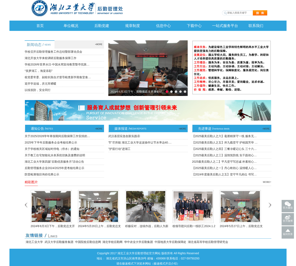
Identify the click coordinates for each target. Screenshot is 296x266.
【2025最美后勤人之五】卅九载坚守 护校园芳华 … (225, 142)
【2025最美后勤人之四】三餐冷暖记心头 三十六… (224, 148)
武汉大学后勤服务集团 (59, 242)
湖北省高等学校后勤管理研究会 (208, 242)
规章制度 (132, 26)
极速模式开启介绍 (165, 263)
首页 (40, 26)
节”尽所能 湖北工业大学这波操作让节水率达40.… (140, 142)
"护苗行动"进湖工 (119, 148)
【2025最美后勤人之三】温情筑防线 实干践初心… (224, 155)
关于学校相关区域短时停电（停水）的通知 (52, 148)
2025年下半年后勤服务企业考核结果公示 (51, 142)
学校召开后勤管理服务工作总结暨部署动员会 (53, 51)
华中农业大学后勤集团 (138, 242)
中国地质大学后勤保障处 (170, 242)
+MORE (98, 44)
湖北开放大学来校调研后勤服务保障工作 (50, 58)
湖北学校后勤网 (112, 242)
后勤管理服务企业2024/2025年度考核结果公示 (54, 168)
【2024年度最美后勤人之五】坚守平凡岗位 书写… (224, 174)
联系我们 (256, 26)
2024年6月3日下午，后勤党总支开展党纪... (137, 91)
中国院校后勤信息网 (88, 242)
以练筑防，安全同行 (38, 90)
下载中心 (194, 26)
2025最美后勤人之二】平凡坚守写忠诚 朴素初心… (224, 161)
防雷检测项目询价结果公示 (42, 174)
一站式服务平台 (225, 26)
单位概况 (71, 26)
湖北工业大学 (34, 242)
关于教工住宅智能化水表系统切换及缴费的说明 (55, 155)
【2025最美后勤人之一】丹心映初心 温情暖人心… (224, 168)
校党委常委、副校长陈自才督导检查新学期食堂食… (58, 77)
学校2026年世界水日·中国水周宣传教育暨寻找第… (57, 64)
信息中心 (163, 26)
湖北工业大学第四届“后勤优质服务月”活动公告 (54, 161)
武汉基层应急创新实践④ (124, 136)
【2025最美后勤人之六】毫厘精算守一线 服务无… (224, 136)
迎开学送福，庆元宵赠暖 (40, 83)
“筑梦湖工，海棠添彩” (38, 70)
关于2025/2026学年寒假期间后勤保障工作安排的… (57, 136)
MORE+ (267, 182)
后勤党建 (101, 26)
